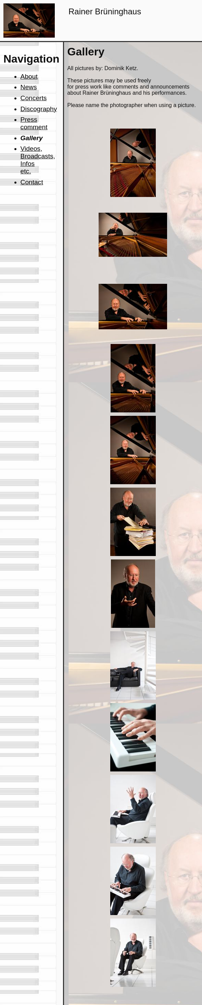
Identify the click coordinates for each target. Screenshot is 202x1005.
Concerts (34, 98)
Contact (32, 182)
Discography (39, 109)
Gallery (32, 138)
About (29, 76)
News (29, 87)
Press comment (34, 123)
